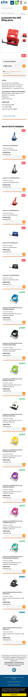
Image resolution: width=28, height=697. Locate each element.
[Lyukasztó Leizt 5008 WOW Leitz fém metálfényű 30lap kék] (14, 298)
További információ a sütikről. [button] (14, 691)
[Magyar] (21, 3)
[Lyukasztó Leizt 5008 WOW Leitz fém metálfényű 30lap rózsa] (14, 512)
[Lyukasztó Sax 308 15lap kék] (14, 234)
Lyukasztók (22, 13)
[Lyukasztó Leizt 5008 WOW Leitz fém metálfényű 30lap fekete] (14, 334)
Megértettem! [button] (14, 694)
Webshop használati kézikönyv (14, 681)
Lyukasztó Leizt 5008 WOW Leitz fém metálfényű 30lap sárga (12, 450)
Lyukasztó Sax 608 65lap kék (10, 145)
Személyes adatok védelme (14, 685)
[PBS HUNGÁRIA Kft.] (4, 2)
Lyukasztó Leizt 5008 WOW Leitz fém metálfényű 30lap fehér (12, 415)
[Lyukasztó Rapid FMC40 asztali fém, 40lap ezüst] (14, 619)
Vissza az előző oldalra (9, 116)
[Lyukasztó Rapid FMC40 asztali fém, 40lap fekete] (14, 583)
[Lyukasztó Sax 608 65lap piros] (14, 201)
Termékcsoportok (10, 12)
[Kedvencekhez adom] (24, 62)
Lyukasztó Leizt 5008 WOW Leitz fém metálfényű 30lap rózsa (12, 521)
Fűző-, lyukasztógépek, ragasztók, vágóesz (10, 13)
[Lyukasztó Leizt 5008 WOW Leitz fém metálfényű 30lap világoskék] (14, 547)
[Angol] (21, 1)
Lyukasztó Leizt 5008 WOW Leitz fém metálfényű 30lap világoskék (12, 557)
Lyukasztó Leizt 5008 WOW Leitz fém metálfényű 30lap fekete (12, 344)
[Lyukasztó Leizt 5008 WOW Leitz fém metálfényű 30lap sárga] (14, 441)
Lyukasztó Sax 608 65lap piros (11, 210)
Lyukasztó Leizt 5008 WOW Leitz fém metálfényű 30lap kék (12, 308)
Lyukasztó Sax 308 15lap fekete (11, 275)
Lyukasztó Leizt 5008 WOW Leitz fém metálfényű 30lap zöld (12, 379)
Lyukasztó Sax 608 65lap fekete (11, 178)
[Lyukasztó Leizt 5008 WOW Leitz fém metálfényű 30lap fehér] (14, 405)
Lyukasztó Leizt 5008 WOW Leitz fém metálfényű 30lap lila (12, 486)
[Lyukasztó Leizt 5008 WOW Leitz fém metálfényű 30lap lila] (14, 476)
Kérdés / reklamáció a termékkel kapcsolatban (12, 72)
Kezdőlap (3, 12)
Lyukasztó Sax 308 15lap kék (10, 243)
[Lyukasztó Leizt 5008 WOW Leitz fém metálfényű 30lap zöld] (14, 370)
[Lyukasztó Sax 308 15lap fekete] (14, 266)
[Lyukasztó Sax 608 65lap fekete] (14, 169)
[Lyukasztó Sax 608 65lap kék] (14, 136)
